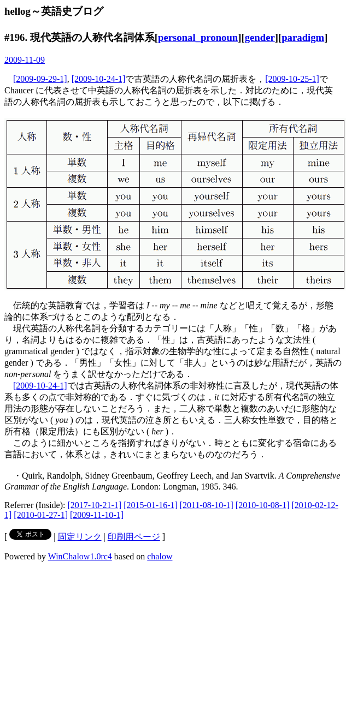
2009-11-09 (24, 59)
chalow (159, 556)
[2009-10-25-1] (292, 78)
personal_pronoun (198, 37)
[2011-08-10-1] (206, 505)
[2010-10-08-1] (263, 505)
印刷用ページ (134, 536)
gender (260, 37)
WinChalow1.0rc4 (80, 556)
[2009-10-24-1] (99, 78)
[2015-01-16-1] (151, 505)
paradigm (303, 37)
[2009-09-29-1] (40, 78)
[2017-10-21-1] (95, 505)
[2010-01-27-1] (41, 515)
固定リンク (80, 536)
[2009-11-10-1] (97, 515)
